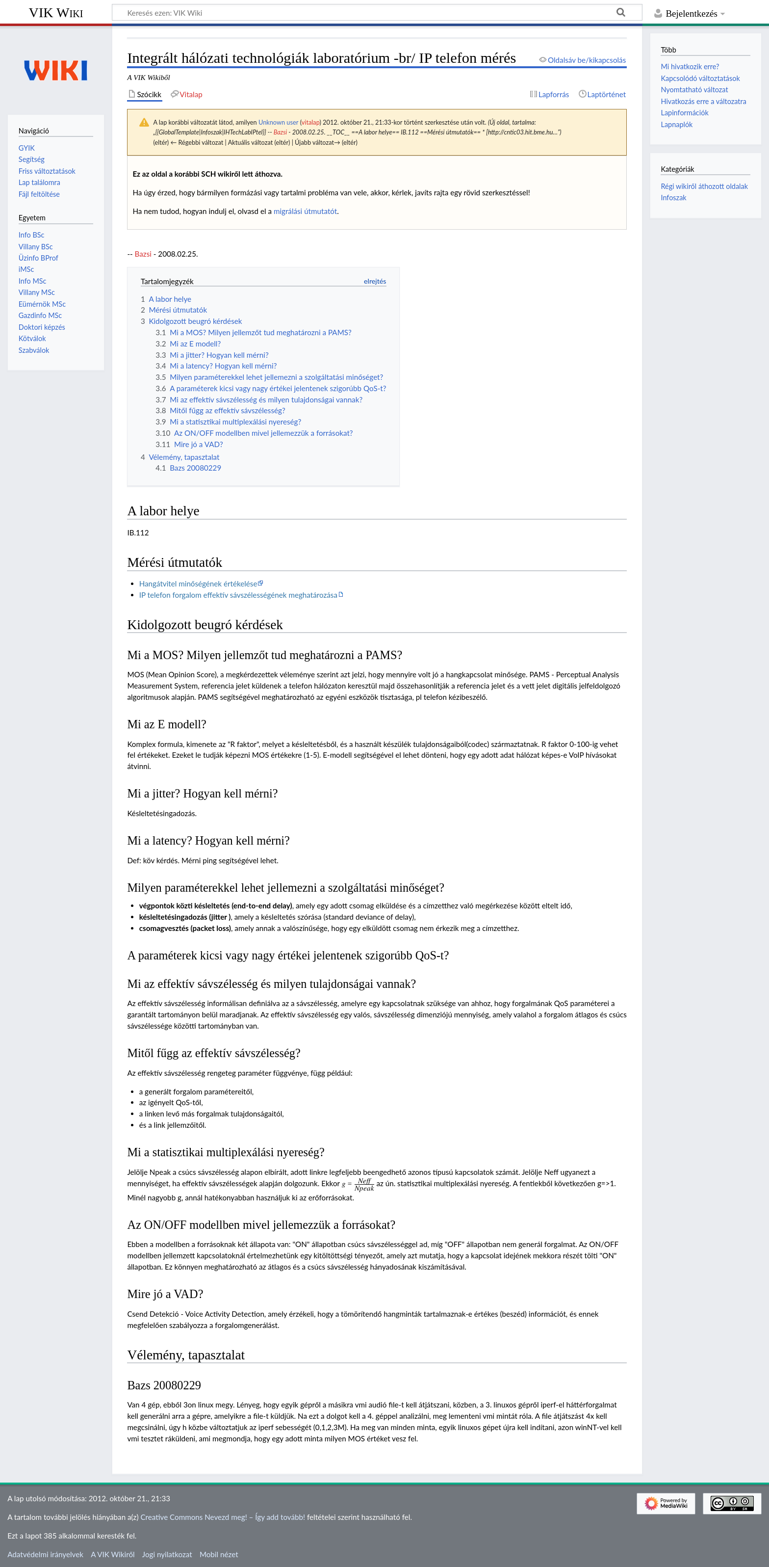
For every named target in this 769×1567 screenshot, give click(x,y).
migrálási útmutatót (305, 211)
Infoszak (673, 197)
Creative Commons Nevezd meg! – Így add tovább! (222, 1517)
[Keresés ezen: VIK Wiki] (377, 12)
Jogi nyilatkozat (167, 1554)
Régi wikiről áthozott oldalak (704, 186)
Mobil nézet (219, 1554)
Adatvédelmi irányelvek (45, 1554)
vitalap (311, 122)
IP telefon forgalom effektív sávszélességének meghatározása (238, 594)
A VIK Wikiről (112, 1554)
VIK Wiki (56, 12)
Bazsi (280, 132)
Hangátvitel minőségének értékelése (198, 583)
